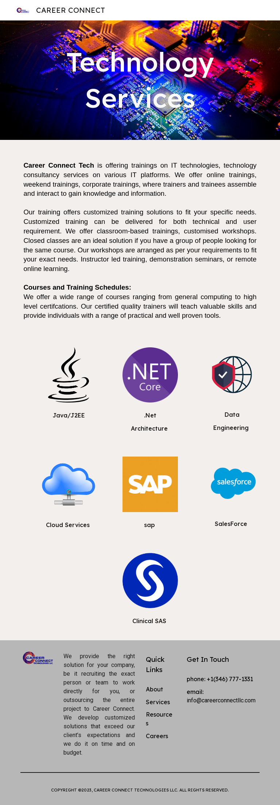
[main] (139, 80)
